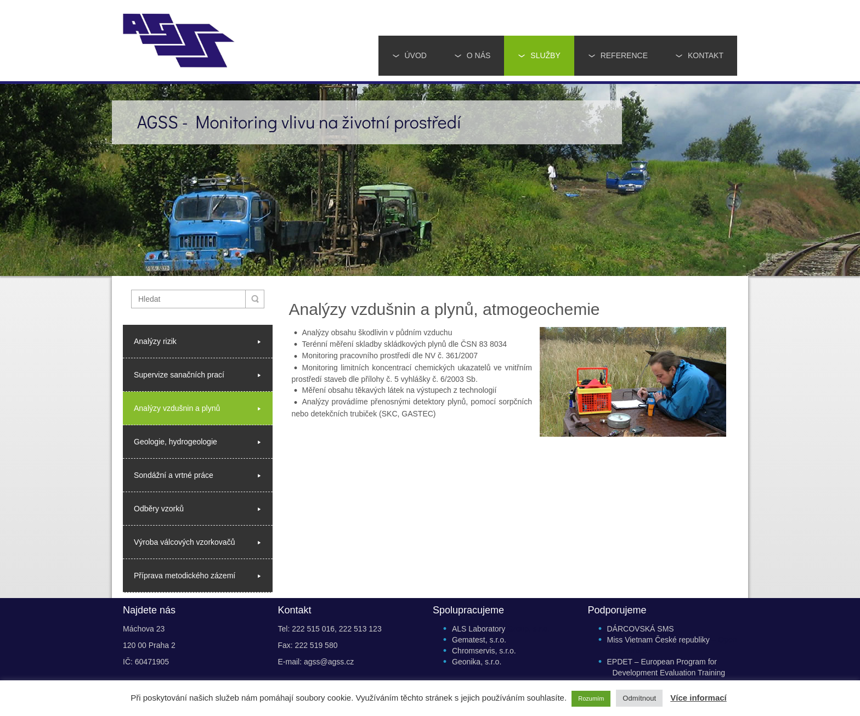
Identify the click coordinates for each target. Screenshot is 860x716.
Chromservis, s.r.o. (484, 650)
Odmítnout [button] (639, 698)
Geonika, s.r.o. (476, 661)
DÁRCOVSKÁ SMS (640, 628)
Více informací (698, 697)
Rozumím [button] (591, 698)
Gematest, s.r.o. (479, 639)
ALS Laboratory (478, 628)
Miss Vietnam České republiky (658, 639)
